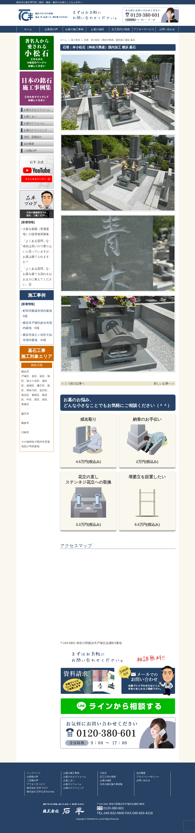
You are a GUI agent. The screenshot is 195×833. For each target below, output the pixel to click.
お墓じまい (30, 116)
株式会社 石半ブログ (37, 788)
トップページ (33, 773)
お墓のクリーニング (35, 130)
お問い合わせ (167, 29)
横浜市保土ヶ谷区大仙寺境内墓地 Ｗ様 (37, 337)
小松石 (103, 773)
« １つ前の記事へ (73, 383)
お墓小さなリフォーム (37, 109)
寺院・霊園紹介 (33, 137)
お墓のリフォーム (34, 123)
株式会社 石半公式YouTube (40, 791)
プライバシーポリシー (147, 777)
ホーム (28, 29)
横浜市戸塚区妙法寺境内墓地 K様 (37, 325)
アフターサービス (143, 29)
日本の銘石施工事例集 (111, 784)
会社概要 (29, 143)
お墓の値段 (97, 29)
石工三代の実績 (108, 777)
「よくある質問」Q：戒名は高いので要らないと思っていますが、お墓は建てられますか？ (37, 251)
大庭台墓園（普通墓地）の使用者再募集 (36, 231)
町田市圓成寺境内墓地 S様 (37, 313)
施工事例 (36, 295)
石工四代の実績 (121, 29)
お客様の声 (51, 29)
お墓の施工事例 (74, 29)
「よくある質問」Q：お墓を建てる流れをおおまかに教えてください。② (37, 276)
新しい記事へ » (164, 383)
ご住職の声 (30, 150)
